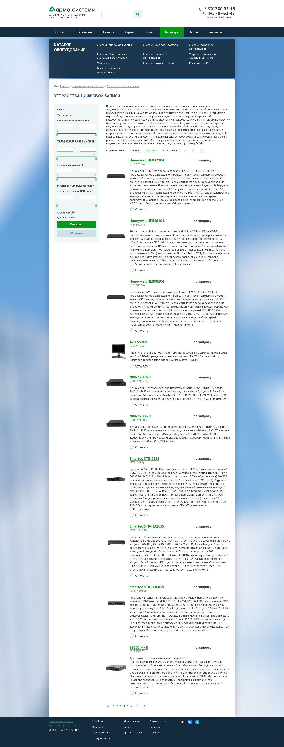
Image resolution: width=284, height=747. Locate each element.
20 (193, 150)
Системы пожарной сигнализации (201, 46)
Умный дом (104, 63)
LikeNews (97, 721)
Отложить (141, 209)
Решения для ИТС (200, 63)
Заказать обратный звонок (218, 17)
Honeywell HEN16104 (159, 222)
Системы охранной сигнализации (155, 55)
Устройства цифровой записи (123, 86)
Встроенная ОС (66, 212)
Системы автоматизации (158, 63)
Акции (193, 32)
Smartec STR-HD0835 (159, 588)
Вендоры (97, 727)
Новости (108, 32)
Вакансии (155, 732)
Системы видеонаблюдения (114, 45)
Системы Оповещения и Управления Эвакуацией (112, 55)
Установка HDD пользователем (75, 185)
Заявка (149, 32)
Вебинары (172, 32)
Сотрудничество (102, 738)
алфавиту (151, 150)
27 (138, 706)
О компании (84, 32)
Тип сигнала (64, 115)
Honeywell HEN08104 (159, 283)
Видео (127, 727)
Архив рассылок (133, 732)
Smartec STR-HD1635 (159, 528)
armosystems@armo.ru (61, 721)
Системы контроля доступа (160, 45)
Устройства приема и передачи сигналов (202, 55)
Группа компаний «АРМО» (62, 725)
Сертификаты (100, 732)
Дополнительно (66, 217)
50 (201, 150)
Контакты (215, 32)
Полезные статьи (159, 721)
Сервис (129, 32)
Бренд (60, 109)
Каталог (60, 32)
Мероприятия (132, 721)
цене (134, 150)
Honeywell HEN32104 (159, 162)
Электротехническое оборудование (110, 70)
